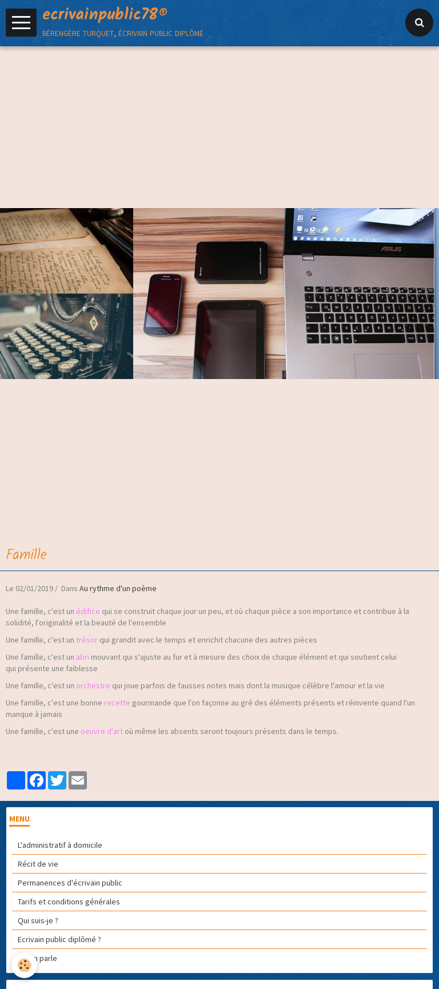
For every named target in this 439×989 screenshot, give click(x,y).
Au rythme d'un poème (118, 588)
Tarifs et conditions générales (69, 901)
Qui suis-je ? (38, 920)
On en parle (37, 958)
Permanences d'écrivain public (70, 883)
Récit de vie (38, 864)
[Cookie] (24, 965)
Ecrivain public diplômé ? (59, 939)
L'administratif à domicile (60, 845)
